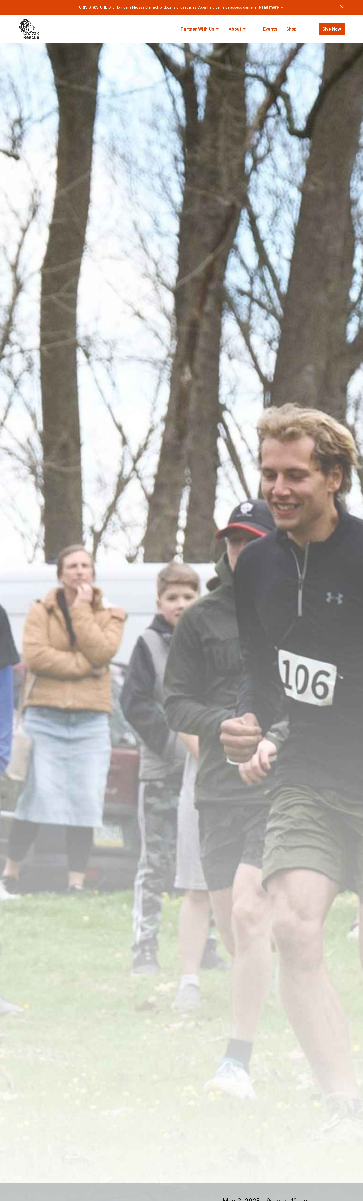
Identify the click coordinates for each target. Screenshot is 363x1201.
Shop (291, 29)
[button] (200, 29)
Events (270, 29)
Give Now (331, 29)
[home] (29, 29)
